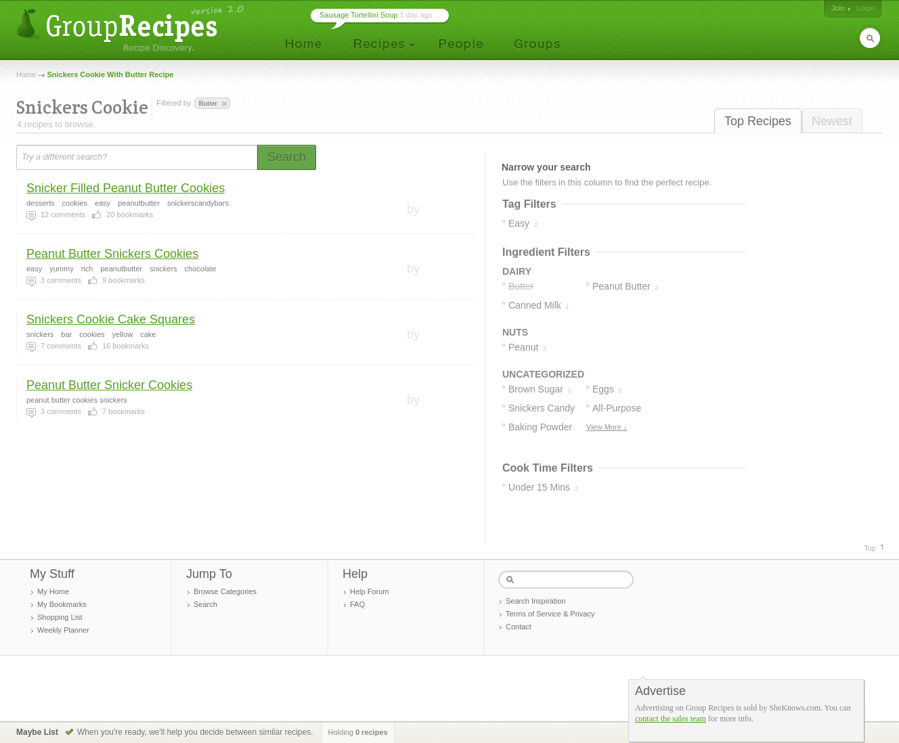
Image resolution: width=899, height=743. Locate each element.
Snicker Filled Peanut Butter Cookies (125, 188)
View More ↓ (606, 427)
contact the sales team (670, 718)
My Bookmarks (62, 604)
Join (838, 8)
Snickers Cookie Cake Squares (110, 319)
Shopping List (60, 617)
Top (870, 548)
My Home (53, 591)
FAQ (357, 604)
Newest (832, 121)
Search (205, 604)
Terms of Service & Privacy (550, 614)
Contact (518, 627)
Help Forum (369, 591)
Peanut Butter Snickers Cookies (112, 254)
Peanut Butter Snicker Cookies (109, 385)
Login (865, 8)
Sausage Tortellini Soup (358, 15)
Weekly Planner (63, 630)
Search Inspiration (536, 601)
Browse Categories (225, 591)
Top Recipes (757, 121)
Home (26, 74)
